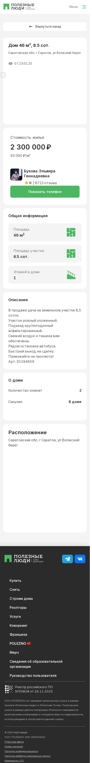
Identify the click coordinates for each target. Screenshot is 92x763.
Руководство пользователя (33, 675)
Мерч (14, 652)
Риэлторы (18, 607)
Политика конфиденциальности (21, 751)
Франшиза (18, 634)
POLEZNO (20, 643)
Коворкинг (18, 625)
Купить (15, 580)
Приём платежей (13, 746)
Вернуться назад (45, 26)
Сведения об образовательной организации (36, 664)
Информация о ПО (14, 760)
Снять (15, 589)
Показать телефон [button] (45, 192)
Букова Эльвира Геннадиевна (39, 173)
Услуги (15, 616)
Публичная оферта (14, 742)
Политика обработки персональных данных (27, 756)
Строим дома (21, 598)
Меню (77, 6)
